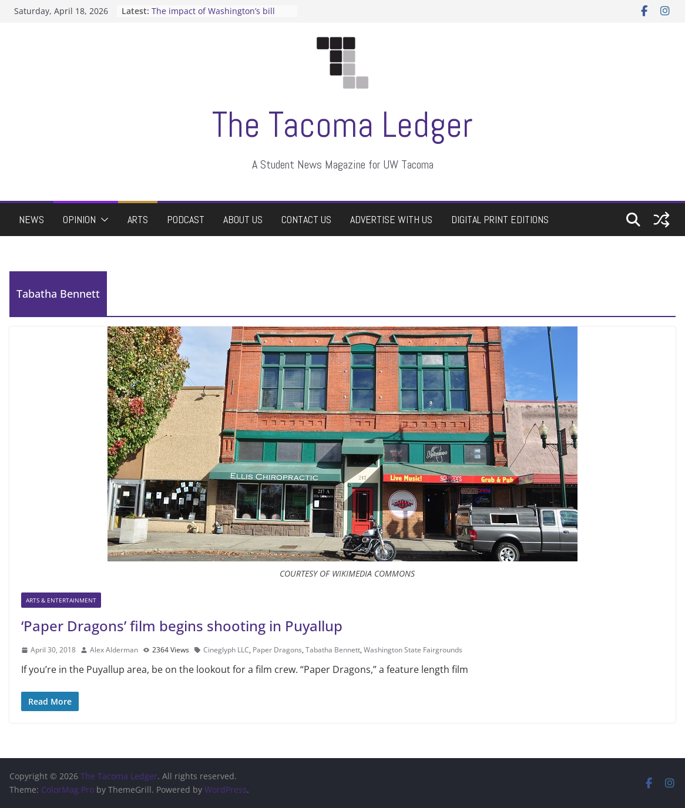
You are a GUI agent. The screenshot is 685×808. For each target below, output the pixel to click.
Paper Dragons (277, 650)
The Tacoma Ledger (342, 124)
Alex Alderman (114, 650)
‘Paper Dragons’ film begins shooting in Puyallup (181, 625)
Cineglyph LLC (226, 650)
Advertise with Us (391, 219)
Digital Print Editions (500, 219)
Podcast (185, 219)
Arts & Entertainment (61, 600)
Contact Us (306, 219)
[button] (102, 219)
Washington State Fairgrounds (413, 650)
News (31, 219)
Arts (137, 219)
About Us (243, 219)
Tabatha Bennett (332, 650)
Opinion (79, 219)
